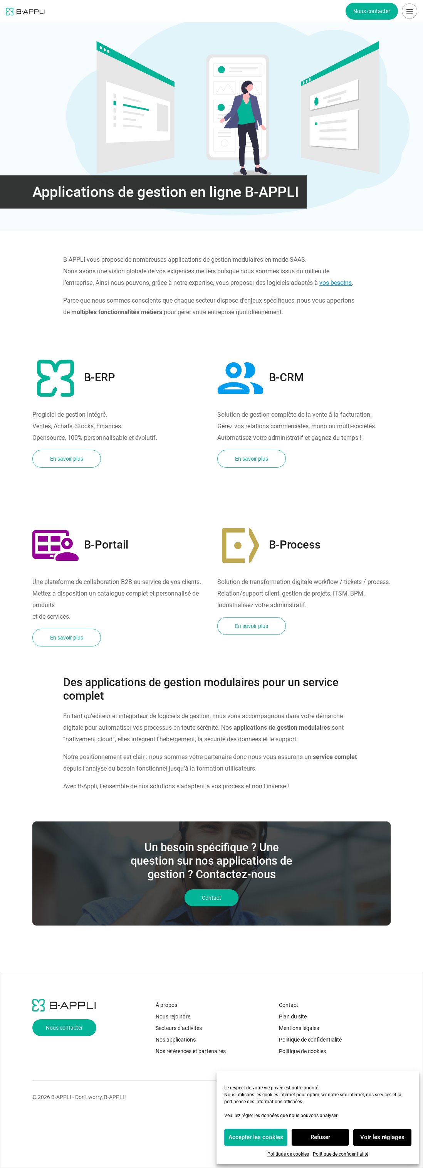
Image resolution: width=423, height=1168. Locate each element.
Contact (288, 1005)
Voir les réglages (382, 1137)
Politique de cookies (288, 1154)
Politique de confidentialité (340, 1154)
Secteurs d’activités (179, 1028)
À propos (166, 1005)
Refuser (320, 1137)
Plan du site (293, 1016)
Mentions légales (299, 1028)
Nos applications (176, 1040)
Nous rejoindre (173, 1016)
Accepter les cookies (255, 1137)
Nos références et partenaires (191, 1051)
